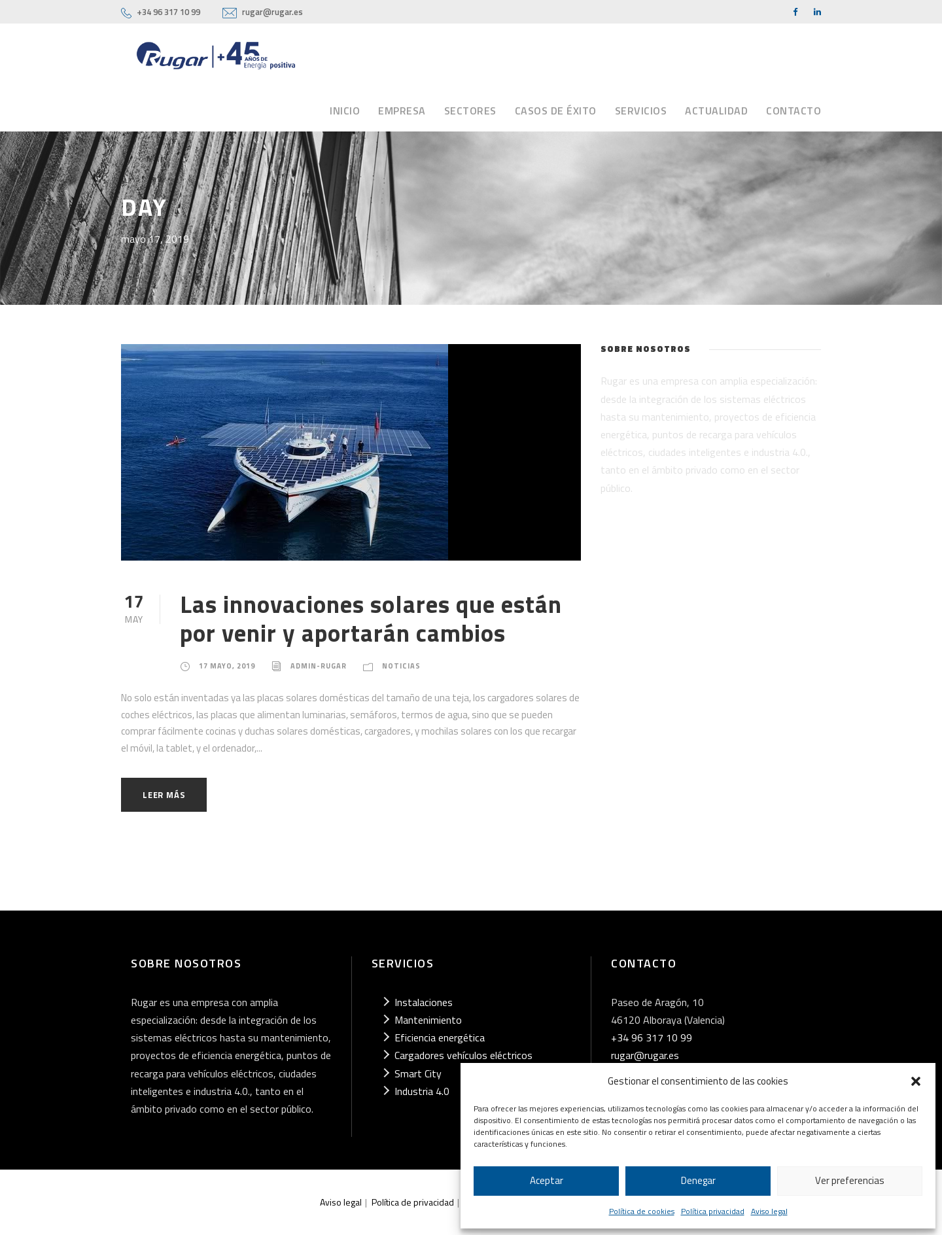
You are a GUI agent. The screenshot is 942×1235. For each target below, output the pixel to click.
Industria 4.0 (421, 1091)
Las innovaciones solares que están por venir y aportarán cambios (371, 618)
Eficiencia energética (439, 1037)
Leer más (164, 794)
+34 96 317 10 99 (168, 11)
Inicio (345, 110)
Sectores (470, 110)
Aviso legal (769, 1211)
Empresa (402, 110)
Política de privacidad (413, 1202)
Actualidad (716, 110)
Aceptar (546, 1180)
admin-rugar (318, 666)
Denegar (698, 1180)
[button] (915, 1081)
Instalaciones (423, 1002)
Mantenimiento (428, 1020)
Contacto (793, 110)
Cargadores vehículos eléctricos (463, 1055)
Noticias (401, 666)
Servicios (641, 110)
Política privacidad (712, 1211)
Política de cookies (641, 1211)
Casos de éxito (556, 110)
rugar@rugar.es (272, 11)
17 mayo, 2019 (227, 666)
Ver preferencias (849, 1180)
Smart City (418, 1073)
